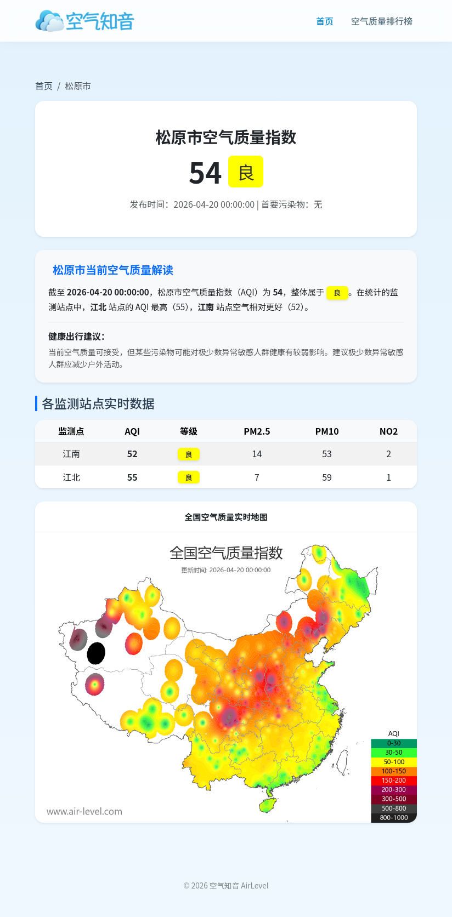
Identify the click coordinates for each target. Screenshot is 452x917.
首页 (325, 20)
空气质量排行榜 (382, 20)
